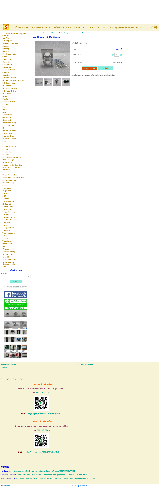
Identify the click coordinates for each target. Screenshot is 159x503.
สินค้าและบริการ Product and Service (45, 33)
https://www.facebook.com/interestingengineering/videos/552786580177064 (44, 471)
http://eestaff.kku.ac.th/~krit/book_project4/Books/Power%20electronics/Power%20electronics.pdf (55, 478)
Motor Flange (64, 33)
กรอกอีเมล (4, 273)
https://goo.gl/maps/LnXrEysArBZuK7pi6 (12, 379)
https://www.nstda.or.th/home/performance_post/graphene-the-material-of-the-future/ (52, 474)
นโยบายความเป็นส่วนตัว (14, 288)
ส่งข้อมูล (15, 281)
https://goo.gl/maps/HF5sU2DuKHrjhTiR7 (44, 413)
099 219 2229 (42, 392)
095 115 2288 (43, 430)
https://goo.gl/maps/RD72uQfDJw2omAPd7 (42, 452)
